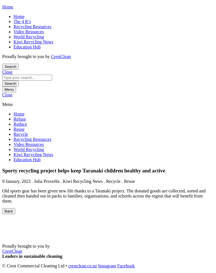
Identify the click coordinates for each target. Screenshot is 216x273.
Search (10, 83)
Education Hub (27, 47)
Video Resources (29, 31)
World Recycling (29, 36)
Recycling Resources (32, 26)
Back (8, 211)
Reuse (19, 129)
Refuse (20, 119)
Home (19, 16)
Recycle (21, 134)
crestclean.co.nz (82, 265)
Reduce (20, 124)
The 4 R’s (22, 21)
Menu (9, 89)
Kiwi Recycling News (33, 41)
